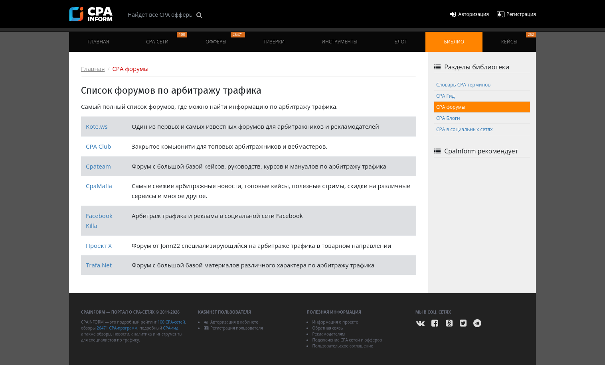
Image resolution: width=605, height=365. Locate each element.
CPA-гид (170, 328)
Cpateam (98, 166)
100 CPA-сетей (171, 322)
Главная (98, 41)
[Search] (160, 14)
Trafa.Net (99, 265)
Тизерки (274, 41)
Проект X (99, 245)
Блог (400, 41)
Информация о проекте (335, 322)
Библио (454, 41)
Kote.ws (97, 126)
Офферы (225, 38)
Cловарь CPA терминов (463, 84)
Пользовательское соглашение (342, 346)
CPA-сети (166, 38)
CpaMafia (99, 186)
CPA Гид (445, 95)
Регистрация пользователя (233, 328)
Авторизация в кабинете (231, 322)
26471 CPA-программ (117, 328)
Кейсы (518, 38)
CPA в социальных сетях (464, 129)
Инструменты (340, 41)
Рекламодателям (328, 334)
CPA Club (98, 146)
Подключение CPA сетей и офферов (347, 340)
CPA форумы (450, 107)
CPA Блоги (448, 118)
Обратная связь (327, 328)
